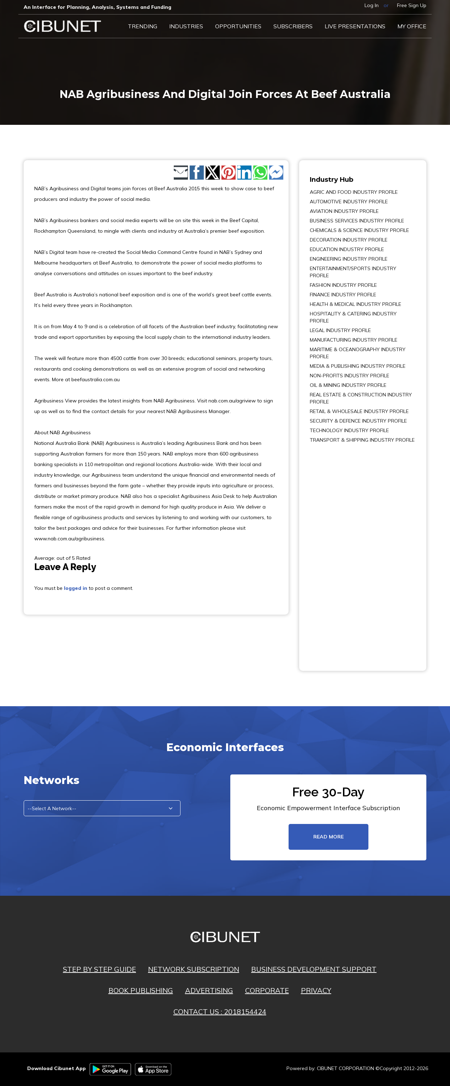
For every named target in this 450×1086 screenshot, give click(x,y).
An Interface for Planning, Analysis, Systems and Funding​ (97, 7)
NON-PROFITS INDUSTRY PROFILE (349, 375)
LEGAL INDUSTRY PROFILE (340, 330)
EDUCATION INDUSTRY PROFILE (347, 249)
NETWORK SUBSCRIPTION (193, 969)
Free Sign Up (411, 5)
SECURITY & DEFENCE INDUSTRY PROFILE (358, 421)
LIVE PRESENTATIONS (355, 26)
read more (328, 837)
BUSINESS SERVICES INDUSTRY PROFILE (357, 220)
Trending (142, 26)
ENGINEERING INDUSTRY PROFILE (348, 259)
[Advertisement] (331, 552)
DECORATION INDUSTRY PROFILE (348, 240)
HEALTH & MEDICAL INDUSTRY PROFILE (355, 304)
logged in (75, 588)
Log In (372, 5)
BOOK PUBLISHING (140, 990)
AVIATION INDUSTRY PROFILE (344, 211)
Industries (186, 26)
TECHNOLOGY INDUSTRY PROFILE (349, 430)
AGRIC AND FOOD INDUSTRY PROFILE (354, 192)
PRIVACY (316, 990)
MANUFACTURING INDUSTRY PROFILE (353, 340)
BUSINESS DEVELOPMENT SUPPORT (314, 969)
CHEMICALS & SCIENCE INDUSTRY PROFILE (359, 230)
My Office (411, 26)
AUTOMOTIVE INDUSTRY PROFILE (349, 201)
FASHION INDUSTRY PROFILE (343, 285)
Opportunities (238, 26)
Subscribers (293, 26)
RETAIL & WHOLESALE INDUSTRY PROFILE (359, 411)
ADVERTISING (209, 990)
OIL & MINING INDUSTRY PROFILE (348, 385)
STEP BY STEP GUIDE (99, 969)
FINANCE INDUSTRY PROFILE (343, 294)
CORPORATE (267, 990)
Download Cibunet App (56, 1068)
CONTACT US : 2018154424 (219, 1011)
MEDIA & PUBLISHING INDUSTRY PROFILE (357, 366)
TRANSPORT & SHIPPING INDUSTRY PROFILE (362, 440)
